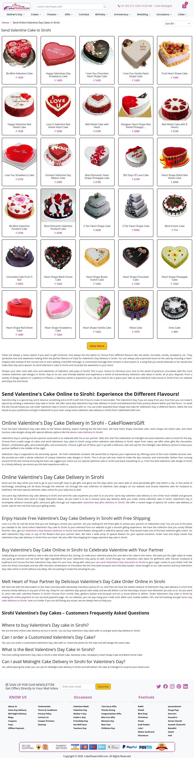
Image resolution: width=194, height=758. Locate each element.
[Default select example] (178, 23)
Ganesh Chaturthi (176, 724)
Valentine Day (80, 710)
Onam (141, 721)
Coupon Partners (46, 721)
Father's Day (79, 717)
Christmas (143, 717)
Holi (170, 735)
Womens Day (107, 721)
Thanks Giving (108, 710)
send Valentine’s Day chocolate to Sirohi (123, 562)
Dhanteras (143, 735)
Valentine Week (81, 706)
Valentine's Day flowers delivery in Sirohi (49, 530)
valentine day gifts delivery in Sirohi (104, 502)
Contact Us (43, 717)
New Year (106, 724)
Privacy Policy (44, 713)
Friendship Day (80, 721)
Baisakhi (172, 728)
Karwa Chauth (175, 721)
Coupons (12, 721)
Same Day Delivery (17, 710)
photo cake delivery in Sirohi (86, 432)
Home (5, 22)
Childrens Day (108, 728)
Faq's (10, 724)
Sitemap (42, 724)
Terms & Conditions (47, 710)
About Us (12, 706)
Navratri (172, 713)
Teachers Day (80, 728)
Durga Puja (173, 710)
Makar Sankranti (146, 731)
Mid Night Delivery (17, 713)
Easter (171, 731)
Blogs (10, 717)
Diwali (141, 710)
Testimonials (44, 706)
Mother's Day (79, 713)
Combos (84, 14)
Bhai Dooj (142, 713)
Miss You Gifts (108, 717)
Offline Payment (16, 728)
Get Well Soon (80, 724)
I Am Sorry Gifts (109, 706)
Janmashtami (174, 706)
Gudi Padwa (144, 724)
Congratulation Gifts (111, 713)
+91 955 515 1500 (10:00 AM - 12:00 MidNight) (145, 6)
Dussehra (172, 717)
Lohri (140, 728)
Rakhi (141, 706)
